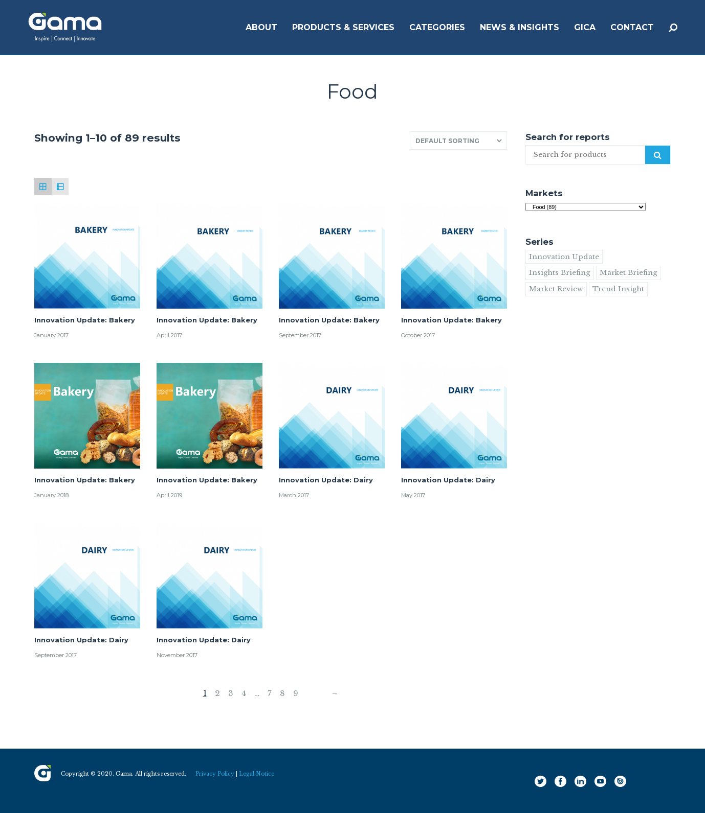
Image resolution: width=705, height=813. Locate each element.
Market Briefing (628, 272)
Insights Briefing (559, 272)
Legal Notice (256, 774)
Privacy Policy (214, 774)
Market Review (556, 289)
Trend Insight (618, 289)
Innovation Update (564, 256)
